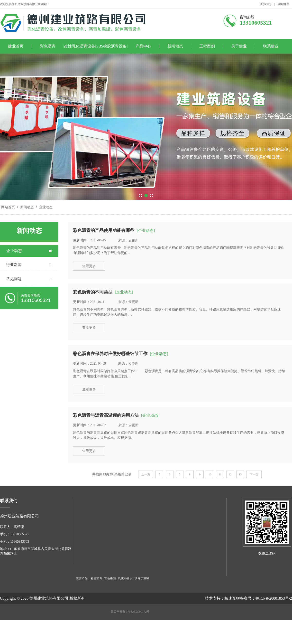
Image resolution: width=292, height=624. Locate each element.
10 (210, 474)
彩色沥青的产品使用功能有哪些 (103, 230)
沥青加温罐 (142, 578)
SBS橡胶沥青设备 (111, 46)
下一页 (254, 474)
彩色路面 (110, 578)
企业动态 (45, 207)
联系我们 (265, 4)
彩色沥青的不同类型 (92, 292)
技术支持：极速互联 (222, 598)
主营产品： (83, 578)
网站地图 (284, 4)
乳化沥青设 (125, 578)
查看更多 (89, 266)
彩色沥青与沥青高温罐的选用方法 (106, 415)
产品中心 (143, 46)
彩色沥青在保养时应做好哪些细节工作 (110, 353)
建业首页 (16, 46)
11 (220, 474)
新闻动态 (175, 46)
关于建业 (239, 46)
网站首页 (8, 207)
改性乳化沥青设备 (79, 46)
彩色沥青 (47, 46)
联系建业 (271, 46)
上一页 (145, 474)
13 (240, 474)
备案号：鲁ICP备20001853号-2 (266, 598)
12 (230, 474)
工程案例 (207, 46)
